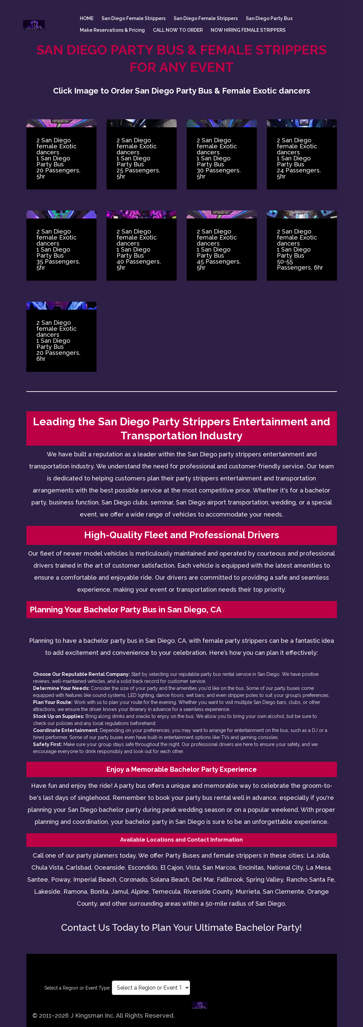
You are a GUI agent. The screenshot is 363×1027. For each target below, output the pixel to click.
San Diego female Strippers (134, 18)
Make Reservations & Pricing (112, 30)
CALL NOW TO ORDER (178, 30)
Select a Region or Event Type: (77, 988)
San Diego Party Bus (269, 18)
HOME (87, 18)
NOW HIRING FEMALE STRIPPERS (248, 30)
